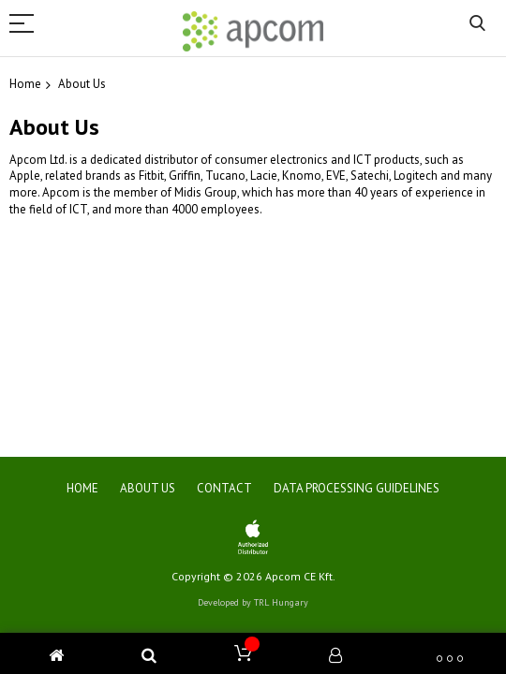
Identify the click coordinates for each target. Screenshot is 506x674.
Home (25, 84)
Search (477, 23)
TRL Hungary (281, 602)
